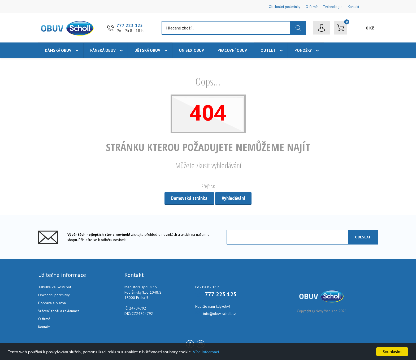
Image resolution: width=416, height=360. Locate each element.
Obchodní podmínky (284, 6)
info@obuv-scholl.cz (219, 313)
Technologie (333, 6)
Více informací (206, 352)
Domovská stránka (189, 198)
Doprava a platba (52, 303)
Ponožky (303, 50)
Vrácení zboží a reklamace (59, 310)
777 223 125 (129, 25)
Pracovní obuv (232, 50)
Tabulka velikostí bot (54, 287)
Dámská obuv (58, 50)
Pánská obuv (103, 50)
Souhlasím (392, 351)
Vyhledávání (233, 198)
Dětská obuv (147, 50)
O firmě (312, 6)
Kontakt (353, 6)
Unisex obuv (191, 50)
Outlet (268, 50)
